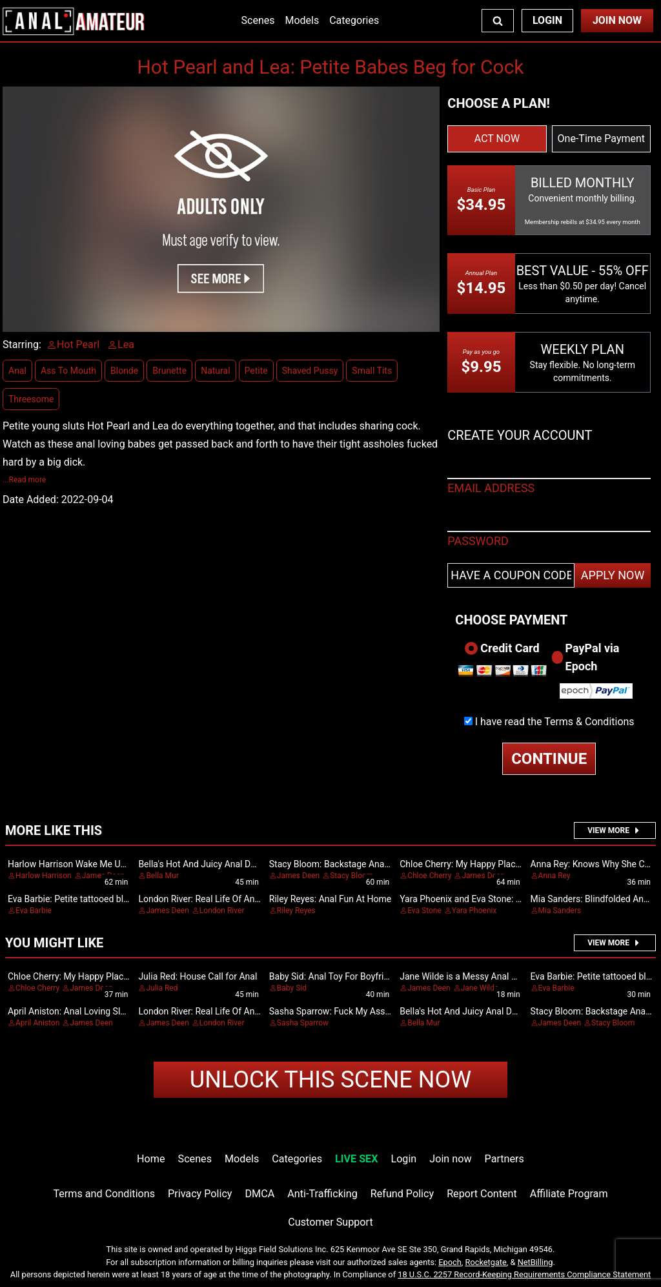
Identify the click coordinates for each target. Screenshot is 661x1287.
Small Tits (372, 371)
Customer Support (330, 1222)
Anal (17, 371)
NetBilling (535, 1262)
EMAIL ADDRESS (490, 488)
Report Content (482, 1194)
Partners (504, 1159)
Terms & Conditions (589, 722)
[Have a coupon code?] (511, 575)
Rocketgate (486, 1262)
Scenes (258, 20)
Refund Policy (402, 1194)
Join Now (617, 20)
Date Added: (31, 499)
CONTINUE (549, 759)
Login (547, 20)
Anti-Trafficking (322, 1194)
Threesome (31, 399)
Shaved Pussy (310, 371)
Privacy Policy (200, 1194)
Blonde (124, 371)
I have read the (555, 722)
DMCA (260, 1194)
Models (302, 20)
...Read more (24, 479)
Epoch (450, 1262)
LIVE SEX (356, 1159)
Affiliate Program (569, 1194)
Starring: (22, 344)
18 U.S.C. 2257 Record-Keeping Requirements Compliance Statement (524, 1274)
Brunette (169, 371)
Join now (450, 1159)
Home (151, 1159)
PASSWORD (478, 541)
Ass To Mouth (68, 371)
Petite (256, 371)
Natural (215, 371)
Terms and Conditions (104, 1194)
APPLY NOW (613, 575)
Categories (354, 20)
